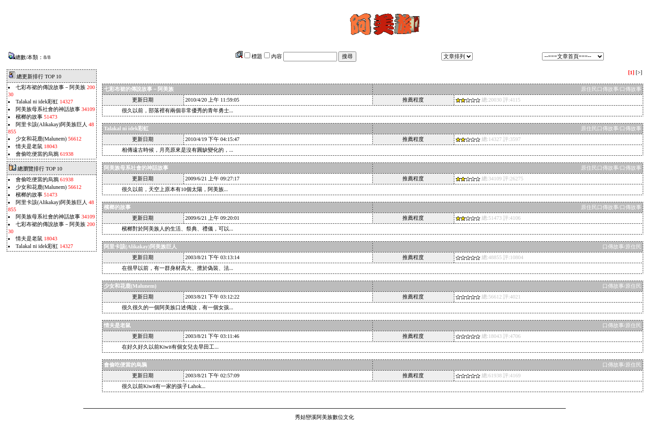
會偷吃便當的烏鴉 (37, 154)
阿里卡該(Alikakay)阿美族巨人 (51, 124)
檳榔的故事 (29, 117)
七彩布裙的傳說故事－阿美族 (50, 87)
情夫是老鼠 (30, 146)
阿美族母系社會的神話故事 (48, 109)
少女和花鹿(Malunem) (41, 139)
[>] (639, 72)
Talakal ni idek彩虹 (37, 101)
